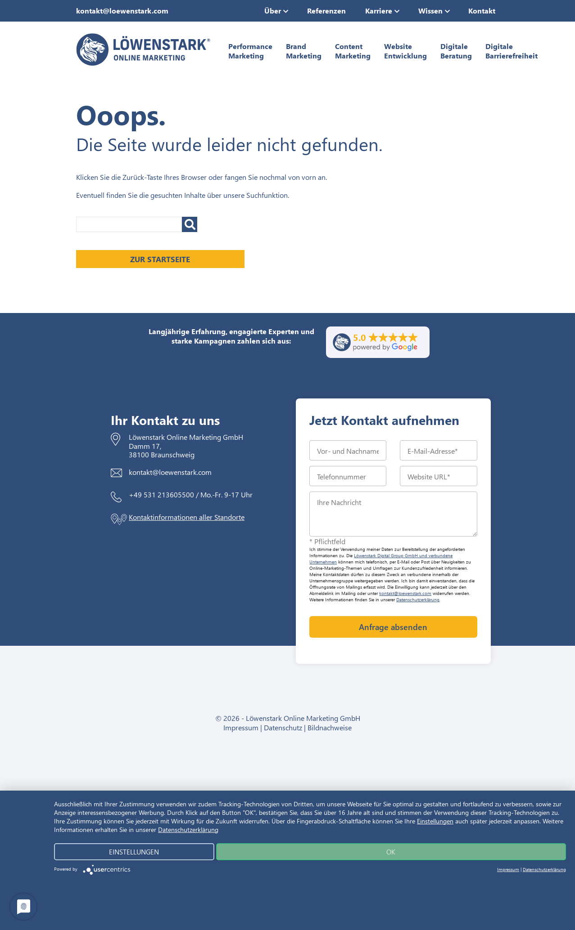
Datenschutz (283, 727)
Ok (387, 851)
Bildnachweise (330, 727)
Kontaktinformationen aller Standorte (186, 517)
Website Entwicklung (405, 50)
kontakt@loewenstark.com (122, 10)
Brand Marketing (303, 50)
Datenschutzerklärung (417, 599)
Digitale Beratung (456, 50)
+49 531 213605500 (161, 494)
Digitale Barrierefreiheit (511, 50)
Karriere (378, 10)
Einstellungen (435, 821)
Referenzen (326, 10)
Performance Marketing (250, 50)
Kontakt (481, 10)
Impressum (240, 727)
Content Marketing (353, 50)
